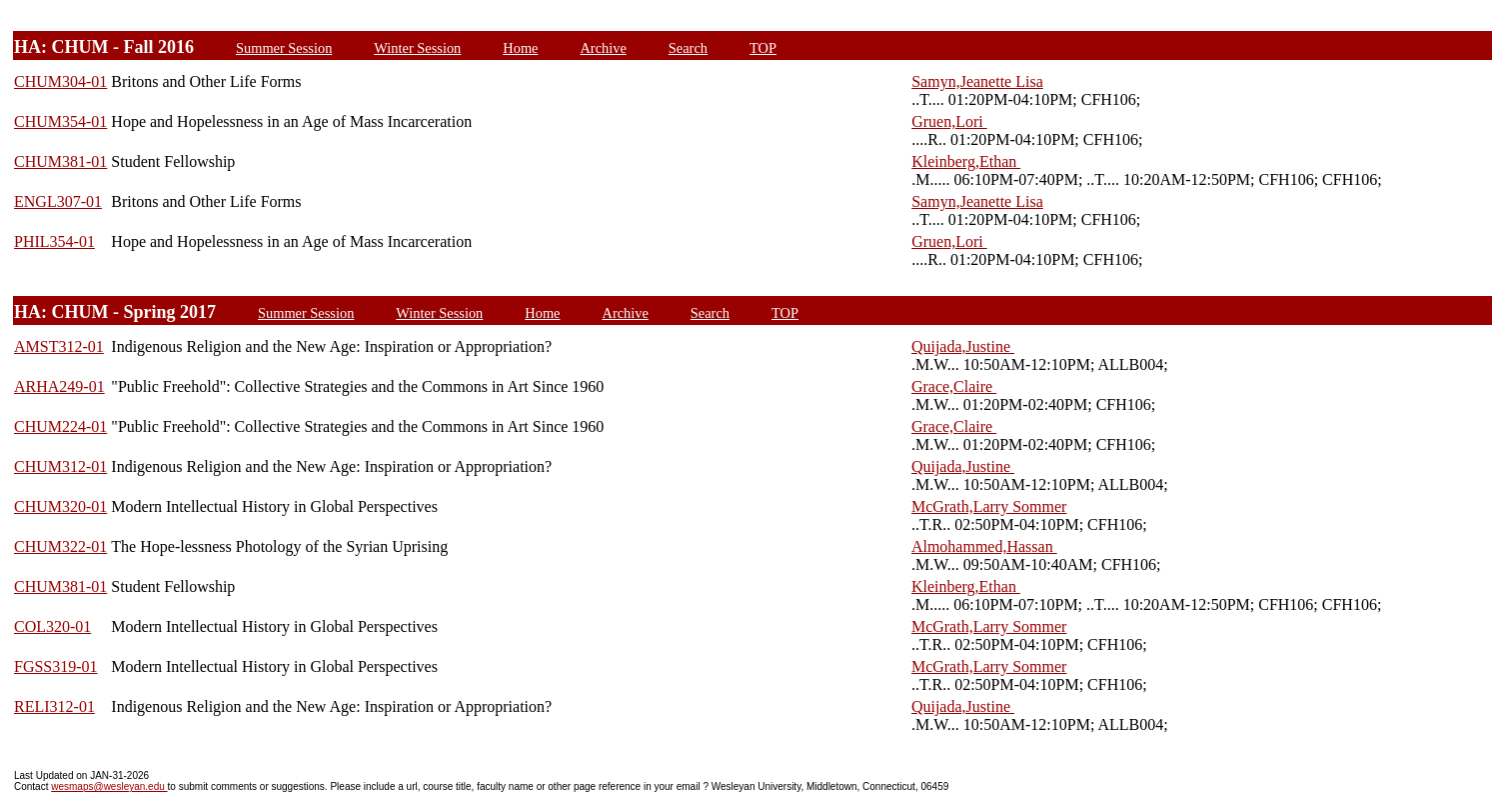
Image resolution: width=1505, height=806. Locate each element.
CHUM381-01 (60, 161)
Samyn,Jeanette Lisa (977, 81)
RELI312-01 (54, 706)
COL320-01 (52, 626)
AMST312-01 (59, 346)
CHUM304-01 (60, 81)
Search (688, 48)
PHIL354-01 (54, 241)
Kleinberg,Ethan (965, 161)
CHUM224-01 (60, 426)
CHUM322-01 (60, 546)
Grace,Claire (953, 386)
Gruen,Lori (949, 121)
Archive (603, 48)
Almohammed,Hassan (984, 546)
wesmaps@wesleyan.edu (109, 786)
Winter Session (417, 48)
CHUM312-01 (60, 466)
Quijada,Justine (962, 346)
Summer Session (284, 48)
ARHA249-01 (59, 386)
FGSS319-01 (56, 666)
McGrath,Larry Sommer (989, 506)
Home (520, 48)
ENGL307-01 (58, 201)
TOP (763, 48)
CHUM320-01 (60, 506)
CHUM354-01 (60, 121)
